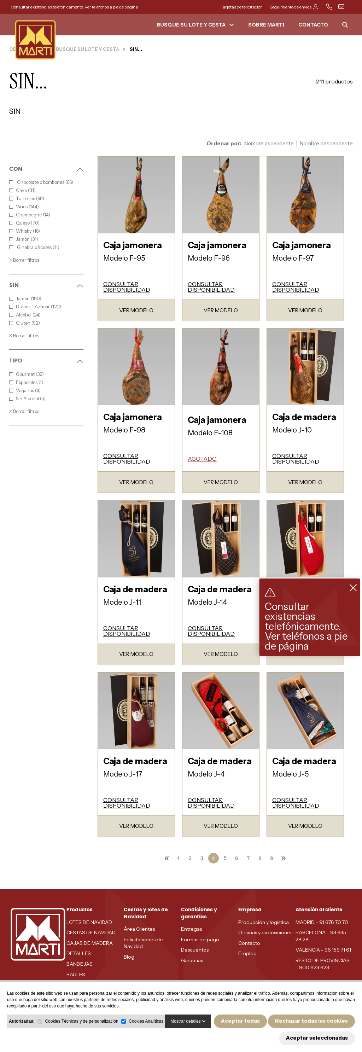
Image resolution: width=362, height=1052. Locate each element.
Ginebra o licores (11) (34, 247)
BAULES (75, 974)
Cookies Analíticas (146, 1021)
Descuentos (195, 950)
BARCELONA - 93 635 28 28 (321, 936)
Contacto (249, 943)
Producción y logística (263, 922)
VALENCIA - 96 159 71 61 (323, 950)
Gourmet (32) (26, 374)
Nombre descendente (326, 143)
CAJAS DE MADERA (89, 943)
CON (46, 169)
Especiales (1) (26, 382)
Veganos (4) (25, 390)
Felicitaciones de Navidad (143, 943)
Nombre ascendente (269, 143)
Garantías (192, 960)
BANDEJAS (79, 964)
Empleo (247, 953)
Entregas (191, 929)
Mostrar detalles (188, 1021)
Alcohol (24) (25, 315)
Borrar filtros (24, 260)
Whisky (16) (24, 231)
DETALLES (78, 953)
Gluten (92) (24, 323)
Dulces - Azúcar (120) (35, 306)
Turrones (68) (26, 198)
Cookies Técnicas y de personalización (81, 1021)
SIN (46, 285)
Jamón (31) (23, 239)
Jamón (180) (25, 298)
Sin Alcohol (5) (27, 398)
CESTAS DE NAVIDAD (91, 932)
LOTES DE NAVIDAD (89, 922)
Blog (129, 957)
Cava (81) (22, 190)
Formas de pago (200, 939)
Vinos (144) (24, 206)
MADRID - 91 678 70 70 (322, 922)
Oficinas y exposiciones (265, 932)
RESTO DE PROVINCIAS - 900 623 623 (323, 964)
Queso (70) (24, 223)
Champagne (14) (29, 215)
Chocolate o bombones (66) (41, 182)
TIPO (46, 361)
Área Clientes (139, 929)
